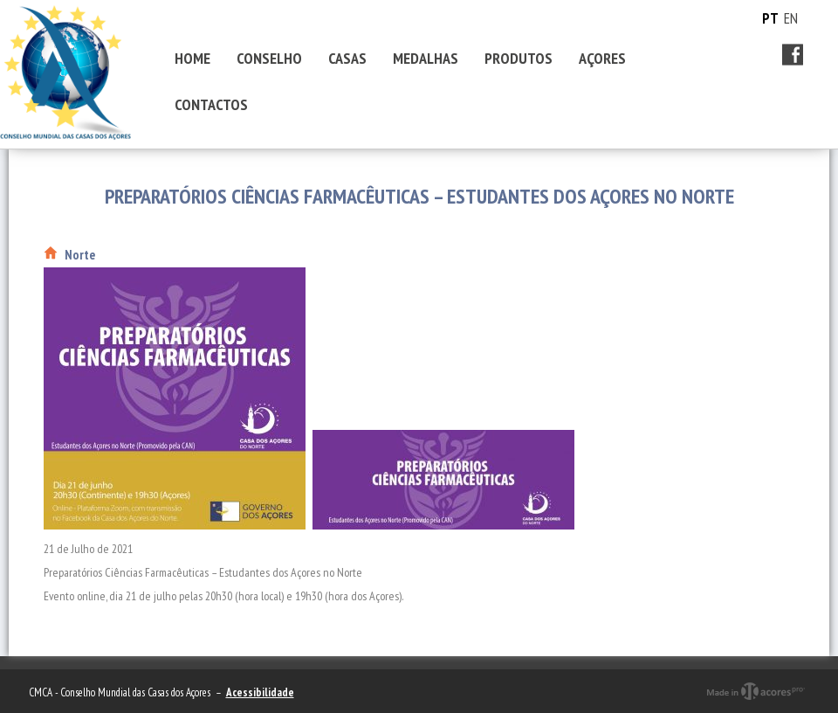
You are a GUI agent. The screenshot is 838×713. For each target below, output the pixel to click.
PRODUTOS (518, 58)
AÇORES (602, 58)
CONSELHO (269, 58)
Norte (80, 254)
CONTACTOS (211, 104)
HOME (192, 58)
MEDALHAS (425, 58)
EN (791, 18)
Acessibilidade (260, 692)
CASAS (347, 58)
